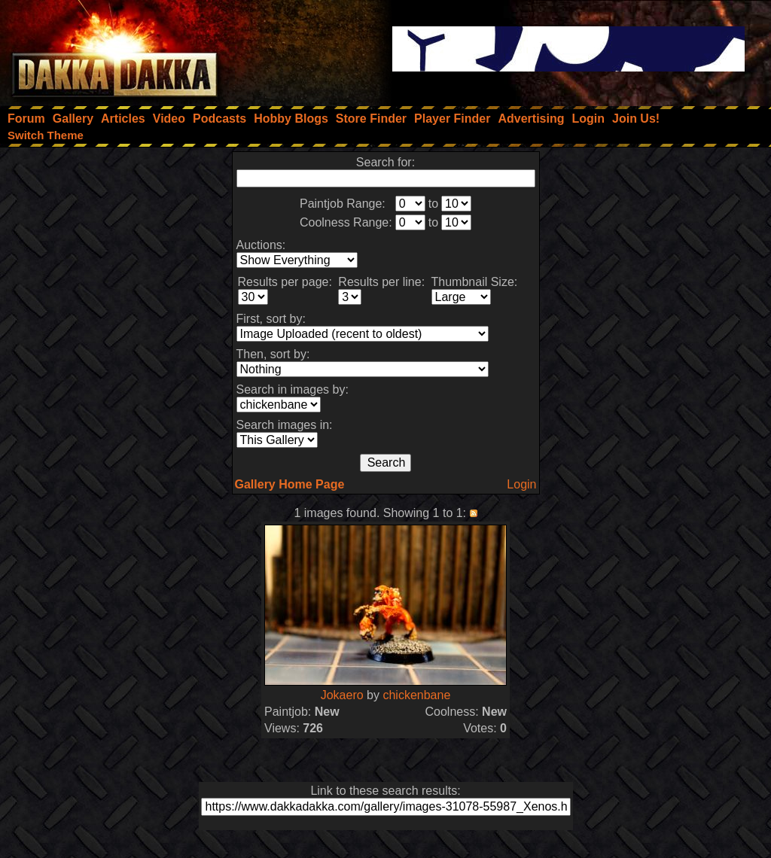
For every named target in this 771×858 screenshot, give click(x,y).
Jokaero (342, 695)
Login (521, 484)
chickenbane (416, 695)
